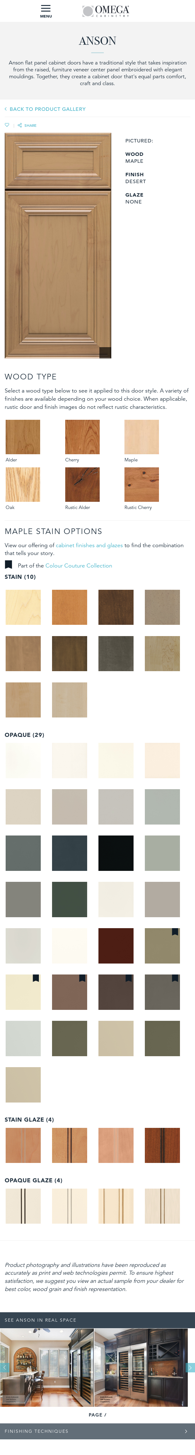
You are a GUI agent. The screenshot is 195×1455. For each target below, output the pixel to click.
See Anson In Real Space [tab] (40, 1320)
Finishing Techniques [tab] (37, 1431)
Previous (4, 1367)
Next (190, 1367)
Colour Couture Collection (78, 565)
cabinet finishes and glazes (89, 545)
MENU (46, 11)
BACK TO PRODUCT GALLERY (48, 109)
